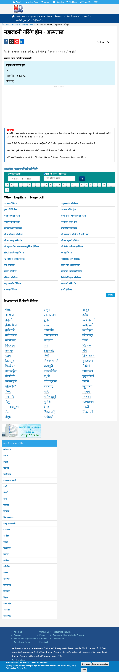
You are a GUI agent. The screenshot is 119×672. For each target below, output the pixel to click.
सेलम (8, 412)
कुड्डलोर (9, 320)
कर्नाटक (6, 536)
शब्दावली (87, 16)
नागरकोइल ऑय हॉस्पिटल (70, 259)
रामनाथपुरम (12, 407)
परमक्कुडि (11, 381)
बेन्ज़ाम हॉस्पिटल (10, 271)
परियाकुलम (50, 381)
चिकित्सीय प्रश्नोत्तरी (73, 16)
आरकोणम (50, 315)
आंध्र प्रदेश (7, 449)
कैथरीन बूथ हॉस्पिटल (12, 216)
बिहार (5, 462)
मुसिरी (47, 402)
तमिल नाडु (7, 585)
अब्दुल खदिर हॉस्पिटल (69, 203)
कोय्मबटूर (87, 335)
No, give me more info (100, 664)
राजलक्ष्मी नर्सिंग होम (68, 283)
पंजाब (5, 572)
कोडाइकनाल (51, 335)
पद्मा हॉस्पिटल (9, 265)
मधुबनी (86, 391)
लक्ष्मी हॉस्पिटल (66, 289)
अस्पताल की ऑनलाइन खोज (22, 24)
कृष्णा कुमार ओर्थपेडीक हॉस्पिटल (73, 216)
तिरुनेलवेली (88, 356)
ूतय (8, 356)
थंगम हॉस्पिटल (66, 252)
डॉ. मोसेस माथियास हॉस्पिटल (72, 246)
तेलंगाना (6, 591)
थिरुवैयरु (10, 366)
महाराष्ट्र (6, 554)
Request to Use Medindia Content (68, 635)
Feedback (43, 642)
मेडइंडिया (5, 24)
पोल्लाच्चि (10, 386)
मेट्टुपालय (87, 386)
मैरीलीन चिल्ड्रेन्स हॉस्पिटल (71, 277)
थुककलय (87, 361)
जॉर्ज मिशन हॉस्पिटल (69, 228)
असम (5, 455)
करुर (46, 325)
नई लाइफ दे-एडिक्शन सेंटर (14, 259)
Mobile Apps (31, 2)
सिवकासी (87, 412)
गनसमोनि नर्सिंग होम (69, 222)
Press (42, 635)
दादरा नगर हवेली (9, 480)
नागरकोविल (50, 371)
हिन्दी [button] (96, 2)
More (110, 295)
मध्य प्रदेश (7, 548)
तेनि (84, 350)
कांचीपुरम (87, 330)
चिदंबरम (10, 345)
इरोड (85, 315)
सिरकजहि (49, 412)
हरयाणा (6, 511)
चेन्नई (8, 310)
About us (18, 632)
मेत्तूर (8, 391)
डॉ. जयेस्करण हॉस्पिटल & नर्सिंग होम (75, 234)
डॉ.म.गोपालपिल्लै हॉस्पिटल (14, 252)
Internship (58, 2)
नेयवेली (86, 366)
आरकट (9, 315)
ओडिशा (6, 560)
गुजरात (6, 505)
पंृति (47, 376)
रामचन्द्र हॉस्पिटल (10, 289)
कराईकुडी (87, 325)
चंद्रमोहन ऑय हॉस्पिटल (13, 228)
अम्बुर (85, 310)
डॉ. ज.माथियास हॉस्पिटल (13, 234)
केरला (5, 542)
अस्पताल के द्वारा (14, 174)
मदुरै (46, 391)
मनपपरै (9, 397)
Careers (46, 2)
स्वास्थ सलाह (21, 16)
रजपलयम (88, 402)
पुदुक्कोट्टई (88, 376)
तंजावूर (9, 350)
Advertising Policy (22, 642)
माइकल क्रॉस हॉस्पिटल (12, 283)
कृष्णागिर (49, 330)
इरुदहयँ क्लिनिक (10, 209)
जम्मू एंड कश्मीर (9, 523)
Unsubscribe (58, 638)
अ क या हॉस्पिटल (10, 203)
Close (84, 670)
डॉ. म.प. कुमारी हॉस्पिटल (70, 240)
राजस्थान (6, 579)
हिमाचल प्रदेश (8, 517)
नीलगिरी (10, 376)
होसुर (8, 417)
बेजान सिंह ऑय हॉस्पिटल (70, 265)
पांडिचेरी (6, 566)
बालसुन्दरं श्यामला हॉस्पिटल (71, 271)
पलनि (85, 381)
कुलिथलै (10, 330)
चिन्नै (46, 345)
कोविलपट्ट (10, 340)
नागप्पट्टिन (10, 371)
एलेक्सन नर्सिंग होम (68, 209)
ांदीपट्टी (48, 417)
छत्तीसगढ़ (7, 474)
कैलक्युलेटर (60, 16)
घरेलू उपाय (33, 16)
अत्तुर (47, 310)
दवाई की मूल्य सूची (24, 20)
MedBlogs (72, 2)
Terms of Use (22, 668)
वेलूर (46, 407)
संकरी (85, 407)
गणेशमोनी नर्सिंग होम (12, 222)
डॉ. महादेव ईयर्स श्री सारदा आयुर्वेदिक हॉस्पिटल (21, 246)
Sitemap (43, 638)
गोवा (5, 499)
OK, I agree (86, 664)
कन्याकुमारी (88, 320)
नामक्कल (87, 371)
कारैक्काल (11, 335)
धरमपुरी (48, 366)
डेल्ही (5, 486)
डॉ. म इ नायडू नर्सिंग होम (13, 240)
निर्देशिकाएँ (38, 20)
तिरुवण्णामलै (51, 361)
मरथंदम (86, 397)
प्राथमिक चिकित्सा (46, 16)
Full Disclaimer (18, 660)
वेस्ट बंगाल (7, 616)
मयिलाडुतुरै (50, 397)
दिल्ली (5, 492)
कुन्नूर (46, 320)
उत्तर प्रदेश (7, 603)
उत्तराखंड (6, 610)
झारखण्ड (6, 529)
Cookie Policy (65, 666)
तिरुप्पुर (9, 361)
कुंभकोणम (11, 325)
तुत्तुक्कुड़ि (49, 350)
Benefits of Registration (25, 638)
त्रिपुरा (5, 597)
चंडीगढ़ (6, 468)
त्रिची (46, 356)
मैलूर (7, 402)
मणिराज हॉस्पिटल (11, 277)
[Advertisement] (23, 104)
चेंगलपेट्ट (48, 340)
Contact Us (85, 2)
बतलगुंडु (48, 386)
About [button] (18, 2)
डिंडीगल (86, 345)
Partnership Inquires (62, 632)
